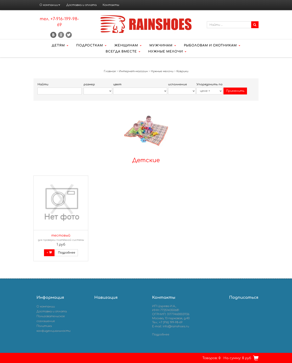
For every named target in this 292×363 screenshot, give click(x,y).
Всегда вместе (121, 51)
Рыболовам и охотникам (210, 45)
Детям (58, 45)
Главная (110, 71)
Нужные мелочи (165, 51)
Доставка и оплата (81, 4)
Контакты (111, 4)
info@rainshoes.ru (176, 326)
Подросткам (89, 45)
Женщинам (126, 45)
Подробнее (66, 252)
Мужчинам (161, 45)
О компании (49, 4)
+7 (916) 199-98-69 (170, 322)
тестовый (60, 235)
